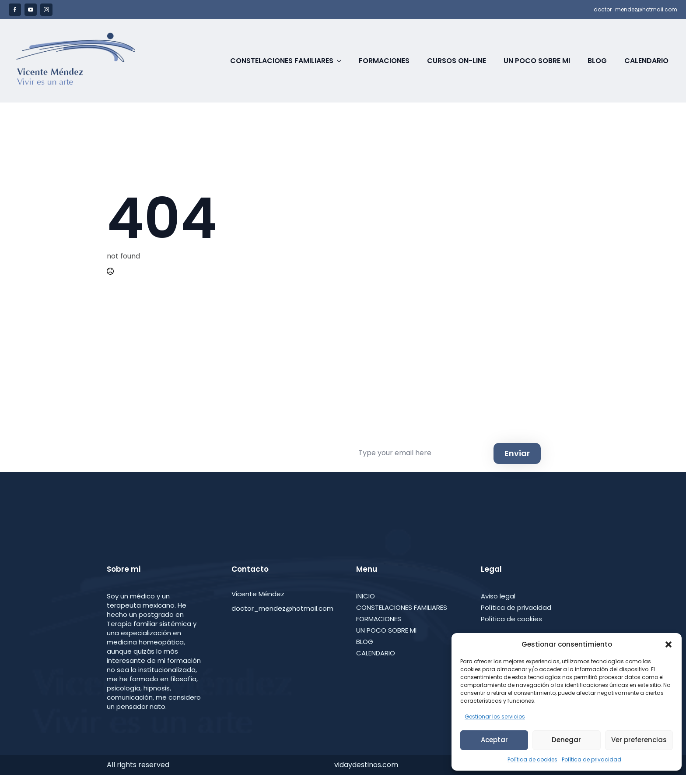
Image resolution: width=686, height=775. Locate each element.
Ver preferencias (639, 739)
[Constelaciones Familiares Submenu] (341, 61)
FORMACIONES (378, 618)
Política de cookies (532, 759)
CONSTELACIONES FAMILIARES (401, 607)
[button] (668, 644)
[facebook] (15, 10)
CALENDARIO (375, 653)
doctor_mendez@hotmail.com (635, 9)
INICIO (365, 596)
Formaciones (384, 61)
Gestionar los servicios (495, 716)
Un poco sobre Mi (537, 61)
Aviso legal (498, 596)
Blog (597, 61)
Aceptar (494, 739)
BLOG (364, 641)
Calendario (646, 61)
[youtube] (30, 10)
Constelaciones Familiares (281, 61)
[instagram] (46, 10)
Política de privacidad (591, 759)
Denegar (566, 739)
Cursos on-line (456, 61)
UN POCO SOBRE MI (386, 630)
